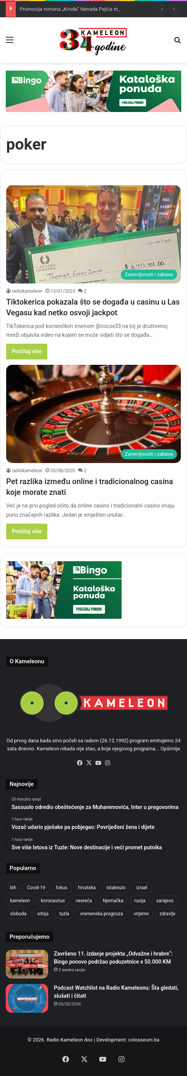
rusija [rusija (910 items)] (139, 900)
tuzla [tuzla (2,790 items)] (64, 913)
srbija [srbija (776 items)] (42, 913)
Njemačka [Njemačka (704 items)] (113, 900)
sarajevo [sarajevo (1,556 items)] (165, 900)
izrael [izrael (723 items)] (141, 887)
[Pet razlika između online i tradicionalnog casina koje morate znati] (93, 414)
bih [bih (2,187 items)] (13, 887)
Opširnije (170, 748)
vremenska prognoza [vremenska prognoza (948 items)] (101, 913)
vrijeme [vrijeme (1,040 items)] (141, 913)
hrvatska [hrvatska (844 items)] (87, 887)
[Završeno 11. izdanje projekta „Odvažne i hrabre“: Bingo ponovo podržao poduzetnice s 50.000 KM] (27, 964)
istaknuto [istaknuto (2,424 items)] (116, 887)
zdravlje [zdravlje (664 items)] (167, 913)
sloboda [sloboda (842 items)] (18, 913)
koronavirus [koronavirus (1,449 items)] (53, 900)
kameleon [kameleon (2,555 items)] (20, 900)
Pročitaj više (27, 351)
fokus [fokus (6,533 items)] (61, 887)
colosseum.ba (143, 1040)
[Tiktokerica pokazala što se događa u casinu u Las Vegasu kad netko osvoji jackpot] (93, 234)
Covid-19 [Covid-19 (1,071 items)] (36, 887)
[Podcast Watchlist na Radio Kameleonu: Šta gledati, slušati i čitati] (27, 998)
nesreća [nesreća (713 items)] (84, 900)
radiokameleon (27, 291)
